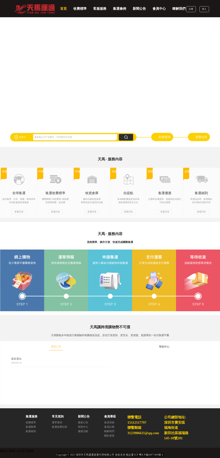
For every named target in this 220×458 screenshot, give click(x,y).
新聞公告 (139, 8)
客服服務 (99, 8)
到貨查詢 (164, 137)
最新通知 (16, 358)
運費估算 (201, 137)
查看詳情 (18, 211)
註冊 (191, 9)
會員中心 (159, 8)
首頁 (63, 8)
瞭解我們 (179, 8)
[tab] (56, 346)
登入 (204, 9)
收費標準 (80, 8)
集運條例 (119, 8)
